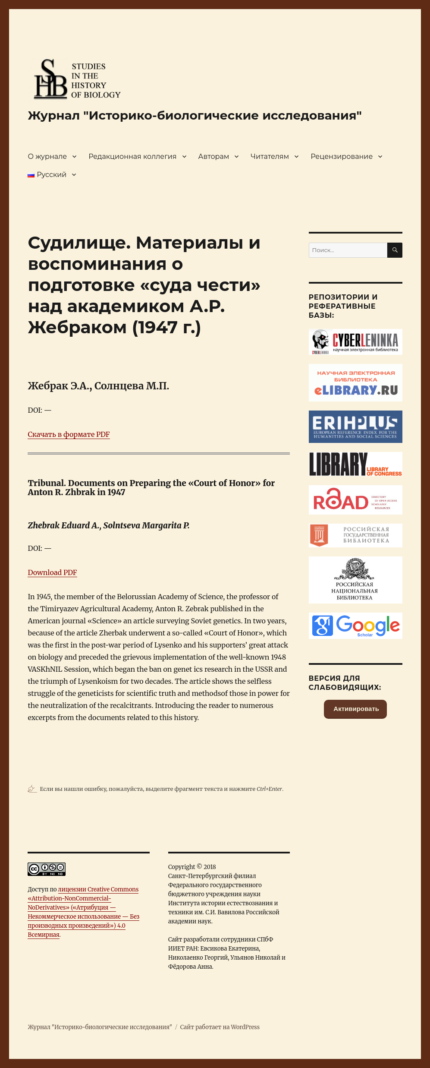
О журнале (47, 156)
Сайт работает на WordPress (220, 1027)
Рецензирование (342, 156)
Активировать (355, 708)
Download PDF (52, 572)
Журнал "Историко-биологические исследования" (194, 115)
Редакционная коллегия (132, 156)
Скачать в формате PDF (69, 434)
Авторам (213, 156)
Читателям (270, 156)
